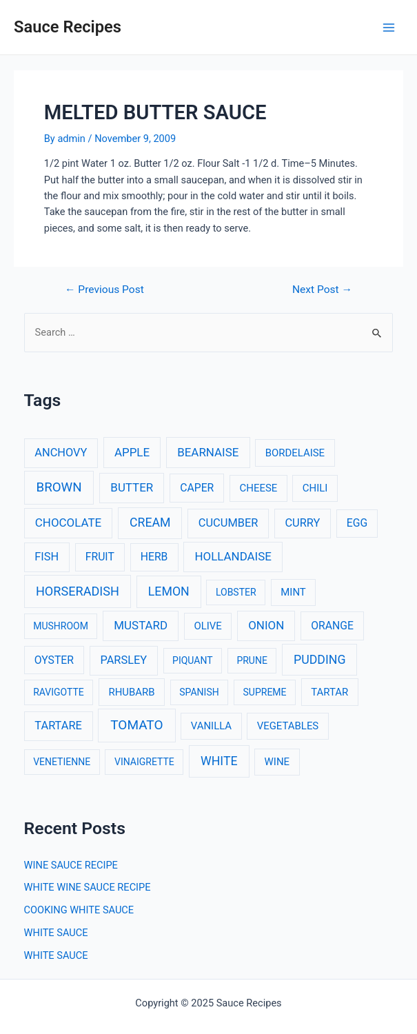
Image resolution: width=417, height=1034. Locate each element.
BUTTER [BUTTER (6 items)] (131, 487)
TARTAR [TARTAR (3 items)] (329, 692)
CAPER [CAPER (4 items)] (197, 487)
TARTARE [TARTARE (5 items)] (58, 725)
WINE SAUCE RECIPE (71, 865)
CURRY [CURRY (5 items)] (302, 522)
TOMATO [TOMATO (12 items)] (136, 725)
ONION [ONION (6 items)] (266, 625)
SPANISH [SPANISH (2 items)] (198, 692)
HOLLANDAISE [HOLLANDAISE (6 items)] (232, 556)
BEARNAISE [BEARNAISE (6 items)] (207, 452)
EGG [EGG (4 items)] (357, 522)
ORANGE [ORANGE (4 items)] (332, 625)
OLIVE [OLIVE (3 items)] (207, 626)
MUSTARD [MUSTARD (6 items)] (140, 625)
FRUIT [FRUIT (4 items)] (99, 556)
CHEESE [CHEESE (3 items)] (259, 488)
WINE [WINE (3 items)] (277, 762)
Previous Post (104, 290)
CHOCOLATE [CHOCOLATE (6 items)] (68, 522)
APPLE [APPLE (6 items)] (132, 452)
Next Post (322, 290)
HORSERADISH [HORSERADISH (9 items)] (77, 591)
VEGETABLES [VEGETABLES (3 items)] (288, 726)
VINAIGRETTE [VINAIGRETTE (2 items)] (144, 761)
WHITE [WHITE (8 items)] (219, 761)
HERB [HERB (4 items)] (154, 556)
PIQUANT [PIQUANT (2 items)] (192, 660)
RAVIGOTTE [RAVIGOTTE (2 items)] (58, 692)
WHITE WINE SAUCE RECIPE (87, 887)
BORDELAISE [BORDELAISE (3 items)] (295, 453)
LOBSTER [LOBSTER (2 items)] (236, 592)
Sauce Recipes (67, 27)
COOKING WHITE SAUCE (79, 910)
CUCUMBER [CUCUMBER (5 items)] (228, 522)
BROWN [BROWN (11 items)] (58, 487)
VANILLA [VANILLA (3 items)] (211, 726)
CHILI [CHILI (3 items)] (315, 488)
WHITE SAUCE (56, 932)
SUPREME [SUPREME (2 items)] (265, 692)
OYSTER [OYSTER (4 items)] (54, 660)
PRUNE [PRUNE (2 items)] (251, 660)
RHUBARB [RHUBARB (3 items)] (132, 692)
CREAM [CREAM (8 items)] (150, 522)
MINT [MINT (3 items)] (293, 592)
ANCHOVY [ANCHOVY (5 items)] (60, 452)
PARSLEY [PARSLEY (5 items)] (123, 660)
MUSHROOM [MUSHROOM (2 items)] (60, 625)
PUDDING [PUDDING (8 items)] (319, 660)
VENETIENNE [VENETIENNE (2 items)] (61, 761)
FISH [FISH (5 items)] (46, 556)
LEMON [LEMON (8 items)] (169, 591)
